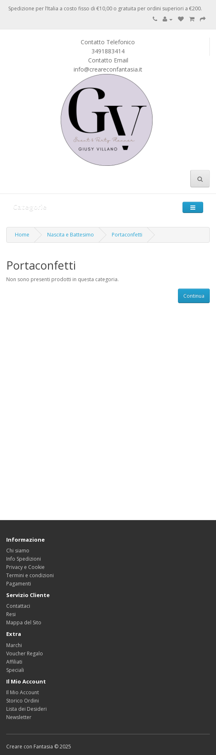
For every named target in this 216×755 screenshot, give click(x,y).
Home (22, 234)
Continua (193, 295)
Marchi (14, 645)
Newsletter (18, 717)
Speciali (15, 670)
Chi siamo (17, 550)
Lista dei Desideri (26, 708)
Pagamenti (18, 583)
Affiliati (14, 661)
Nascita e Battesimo (70, 234)
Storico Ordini (22, 700)
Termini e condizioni (30, 575)
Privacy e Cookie (25, 567)
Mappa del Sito (23, 622)
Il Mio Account (22, 692)
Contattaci (18, 605)
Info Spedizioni (23, 558)
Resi (11, 614)
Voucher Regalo (24, 653)
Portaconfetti (127, 234)
